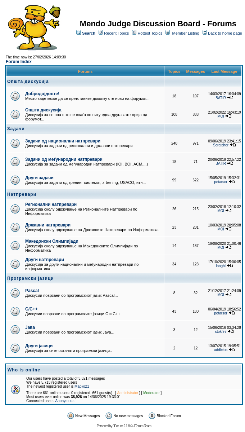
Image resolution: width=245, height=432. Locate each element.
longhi (221, 266)
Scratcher (220, 145)
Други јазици (39, 345)
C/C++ (31, 309)
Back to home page (225, 33)
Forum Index (19, 61)
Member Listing (185, 33)
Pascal (32, 290)
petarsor (220, 182)
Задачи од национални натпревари (62, 141)
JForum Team (142, 426)
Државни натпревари (48, 225)
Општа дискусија (43, 110)
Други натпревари (44, 259)
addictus (220, 350)
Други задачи (39, 177)
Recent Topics (116, 33)
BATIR (220, 98)
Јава (30, 327)
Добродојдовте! (42, 93)
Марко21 (81, 386)
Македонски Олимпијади (51, 241)
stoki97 (221, 332)
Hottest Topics (149, 33)
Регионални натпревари (51, 204)
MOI (220, 116)
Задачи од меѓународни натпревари (64, 159)
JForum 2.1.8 (121, 426)
